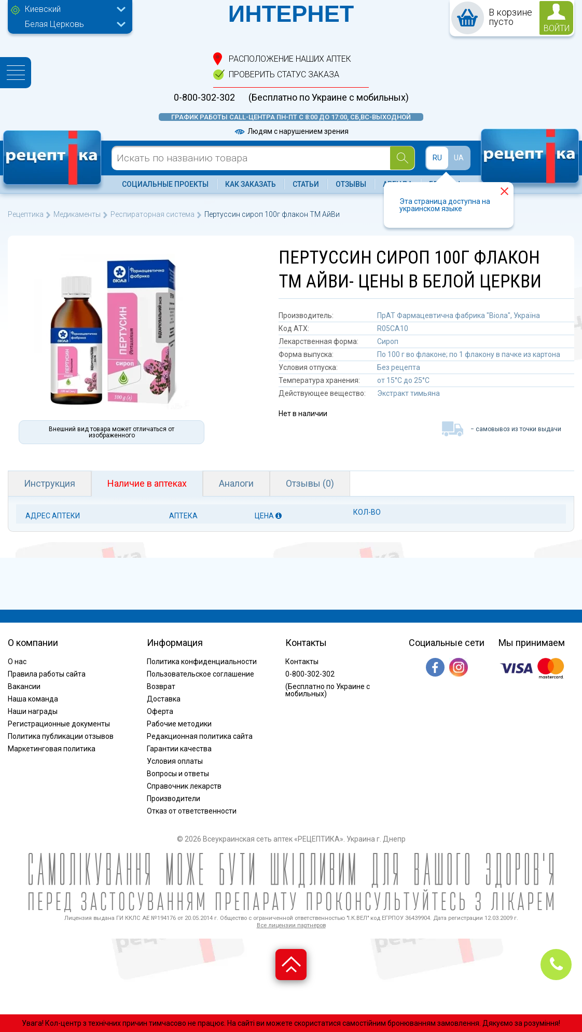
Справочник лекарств (184, 786)
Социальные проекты (165, 184)
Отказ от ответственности (192, 811)
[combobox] (72, 10)
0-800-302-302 (204, 97)
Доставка (164, 699)
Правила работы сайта (47, 674)
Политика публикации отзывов (61, 736)
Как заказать (250, 184)
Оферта (160, 711)
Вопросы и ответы (178, 773)
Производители (173, 798)
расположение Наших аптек (290, 59)
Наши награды (33, 711)
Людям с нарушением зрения (291, 131)
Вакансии (24, 686)
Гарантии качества (179, 749)
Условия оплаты (175, 761)
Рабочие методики (179, 724)
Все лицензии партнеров (291, 925)
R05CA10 (392, 328)
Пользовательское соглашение (200, 674)
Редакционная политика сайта (200, 736)
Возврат (161, 686)
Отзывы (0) (310, 483)
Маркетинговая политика (51, 749)
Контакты (301, 661)
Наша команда (33, 699)
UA (459, 158)
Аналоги (236, 483)
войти (557, 28)
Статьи (306, 184)
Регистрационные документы (59, 724)
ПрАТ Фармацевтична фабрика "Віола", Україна (458, 315)
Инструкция (49, 483)
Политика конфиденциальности (202, 661)
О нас (17, 661)
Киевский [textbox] (43, 9)
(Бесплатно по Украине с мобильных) (328, 97)
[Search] (402, 158)
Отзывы (351, 184)
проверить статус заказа (284, 74)
